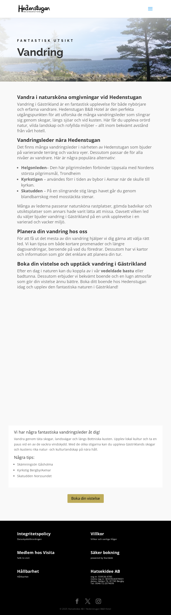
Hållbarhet (22, 576)
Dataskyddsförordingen (29, 539)
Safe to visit (23, 557)
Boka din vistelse (85, 498)
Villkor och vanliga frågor (104, 539)
